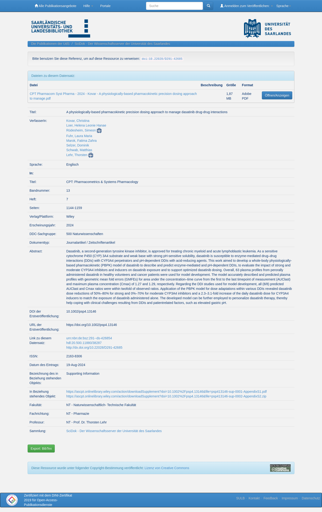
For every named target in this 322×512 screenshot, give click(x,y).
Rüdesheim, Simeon (81, 130)
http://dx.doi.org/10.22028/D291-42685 (94, 347)
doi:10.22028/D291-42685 (162, 59)
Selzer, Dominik (77, 145)
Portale (105, 6)
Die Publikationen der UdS (50, 43)
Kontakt (254, 498)
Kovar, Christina (77, 121)
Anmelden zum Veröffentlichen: (246, 6)
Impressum (290, 498)
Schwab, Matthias (79, 150)
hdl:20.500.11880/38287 (84, 343)
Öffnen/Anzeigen (277, 95)
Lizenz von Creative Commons (167, 468)
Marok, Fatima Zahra (81, 140)
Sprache (283, 6)
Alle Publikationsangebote (55, 6)
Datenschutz (311, 498)
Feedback (270, 498)
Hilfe (88, 6)
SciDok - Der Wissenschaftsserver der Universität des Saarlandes (122, 43)
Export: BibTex (41, 448)
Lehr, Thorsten (76, 155)
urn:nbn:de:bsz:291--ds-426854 (89, 338)
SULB (240, 498)
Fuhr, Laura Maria (79, 136)
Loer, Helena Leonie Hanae (86, 125)
